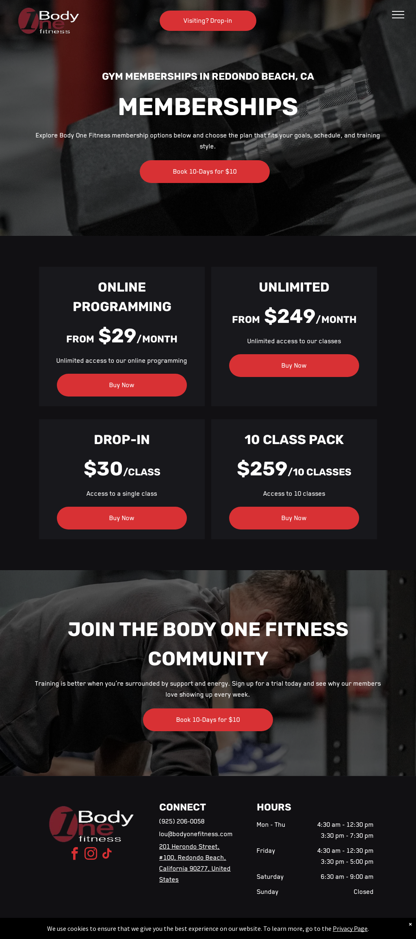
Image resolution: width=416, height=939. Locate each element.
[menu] (398, 14)
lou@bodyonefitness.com (196, 834)
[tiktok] (107, 855)
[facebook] (74, 855)
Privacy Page (350, 928)
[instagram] (91, 855)
